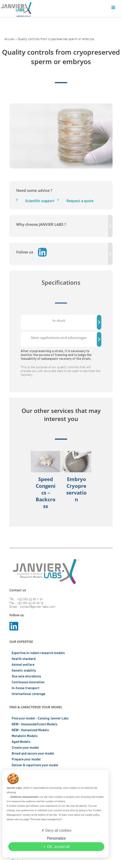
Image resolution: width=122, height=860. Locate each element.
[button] (98, 487)
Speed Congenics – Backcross (45, 492)
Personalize (56, 838)
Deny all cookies (56, 830)
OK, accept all (56, 847)
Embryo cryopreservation (76, 489)
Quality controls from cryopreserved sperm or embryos (56, 39)
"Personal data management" (46, 819)
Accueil (9, 39)
